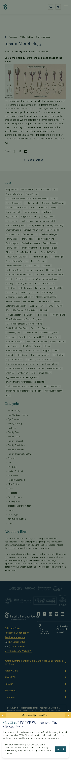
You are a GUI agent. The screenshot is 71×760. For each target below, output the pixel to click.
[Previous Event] (3, 715)
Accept (60, 749)
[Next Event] (68, 715)
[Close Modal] (68, 710)
